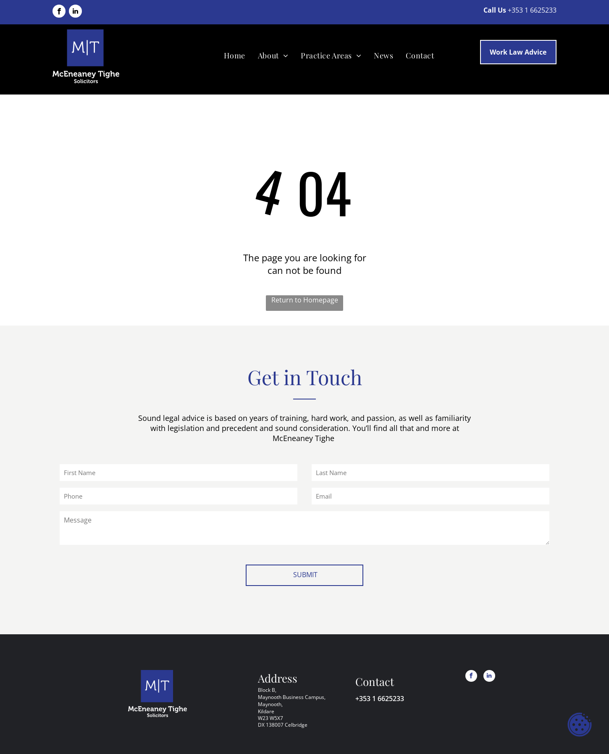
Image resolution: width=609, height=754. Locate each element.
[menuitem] (235, 55)
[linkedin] (75, 12)
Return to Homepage (304, 300)
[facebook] (59, 12)
